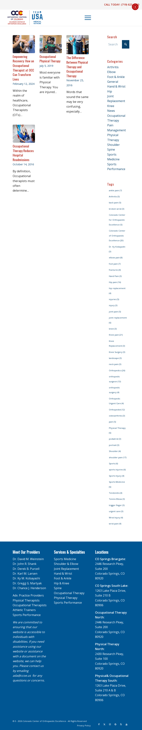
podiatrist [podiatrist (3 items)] (115, 438)
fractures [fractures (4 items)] (115, 269)
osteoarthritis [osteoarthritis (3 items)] (117, 415)
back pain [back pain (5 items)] (115, 202)
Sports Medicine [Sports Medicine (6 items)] (117, 484)
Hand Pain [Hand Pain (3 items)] (115, 276)
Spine (111, 149)
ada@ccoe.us (22, 676)
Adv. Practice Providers (28, 595)
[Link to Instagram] (110, 724)
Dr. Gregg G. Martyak (27, 583)
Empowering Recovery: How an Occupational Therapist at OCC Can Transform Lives (23, 67)
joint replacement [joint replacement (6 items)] (118, 320)
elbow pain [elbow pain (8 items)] (116, 257)
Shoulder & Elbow (66, 564)
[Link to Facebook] (99, 724)
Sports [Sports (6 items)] (113, 463)
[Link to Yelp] (121, 724)
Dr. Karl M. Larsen (25, 573)
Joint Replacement (66, 569)
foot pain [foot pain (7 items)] (114, 263)
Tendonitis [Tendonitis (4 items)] (115, 493)
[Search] (118, 44)
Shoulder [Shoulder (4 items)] (115, 451)
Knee (110, 106)
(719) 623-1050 (130, 4)
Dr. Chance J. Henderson (29, 588)
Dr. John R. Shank (24, 564)
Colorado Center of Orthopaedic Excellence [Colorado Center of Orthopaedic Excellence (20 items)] (117, 235)
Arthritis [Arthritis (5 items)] (114, 196)
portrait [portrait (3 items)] (114, 445)
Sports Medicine (65, 559)
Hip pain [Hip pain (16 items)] (115, 282)
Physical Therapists (26, 600)
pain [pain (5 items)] (112, 421)
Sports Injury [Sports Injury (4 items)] (116, 475)
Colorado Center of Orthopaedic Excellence (44, 721)
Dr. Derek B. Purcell (26, 569)
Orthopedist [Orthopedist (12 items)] (117, 409)
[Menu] (86, 17)
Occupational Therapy (69, 593)
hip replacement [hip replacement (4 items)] (117, 290)
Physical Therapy (65, 598)
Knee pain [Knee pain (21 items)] (116, 334)
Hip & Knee (61, 583)
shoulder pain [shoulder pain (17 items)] (117, 457)
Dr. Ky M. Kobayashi (26, 578)
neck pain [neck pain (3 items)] (115, 364)
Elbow (111, 72)
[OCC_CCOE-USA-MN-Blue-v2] (22, 17)
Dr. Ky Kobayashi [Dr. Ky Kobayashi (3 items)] (117, 249)
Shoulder (113, 145)
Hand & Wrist (116, 86)
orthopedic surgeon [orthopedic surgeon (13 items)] (115, 379)
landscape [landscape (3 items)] (115, 358)
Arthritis (113, 67)
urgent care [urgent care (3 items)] (116, 511)
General (112, 82)
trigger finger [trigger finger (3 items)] (117, 505)
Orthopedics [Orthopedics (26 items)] (117, 370)
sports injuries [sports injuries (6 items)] (117, 469)
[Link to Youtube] (126, 724)
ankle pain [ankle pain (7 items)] (115, 190)
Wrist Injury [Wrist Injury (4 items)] (116, 517)
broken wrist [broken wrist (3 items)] (116, 208)
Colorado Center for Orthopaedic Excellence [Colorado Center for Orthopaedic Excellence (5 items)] (117, 219)
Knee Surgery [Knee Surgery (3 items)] (117, 352)
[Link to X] (104, 724)
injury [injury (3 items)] (113, 305)
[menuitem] (86, 17)
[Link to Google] (115, 724)
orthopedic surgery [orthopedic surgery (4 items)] (114, 390)
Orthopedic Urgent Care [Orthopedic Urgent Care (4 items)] (116, 401)
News (111, 111)
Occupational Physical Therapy (50, 58)
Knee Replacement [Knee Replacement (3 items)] (117, 343)
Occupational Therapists (30, 605)
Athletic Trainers (24, 610)
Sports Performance (27, 615)
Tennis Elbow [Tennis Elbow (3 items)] (117, 499)
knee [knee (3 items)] (113, 328)
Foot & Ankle (116, 77)
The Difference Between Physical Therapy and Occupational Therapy (77, 66)
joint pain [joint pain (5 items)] (115, 311)
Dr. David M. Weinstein (28, 559)
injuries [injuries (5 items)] (114, 299)
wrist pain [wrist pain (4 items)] (115, 523)
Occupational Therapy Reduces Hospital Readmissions (23, 153)
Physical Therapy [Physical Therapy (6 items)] (117, 430)
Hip (109, 91)
